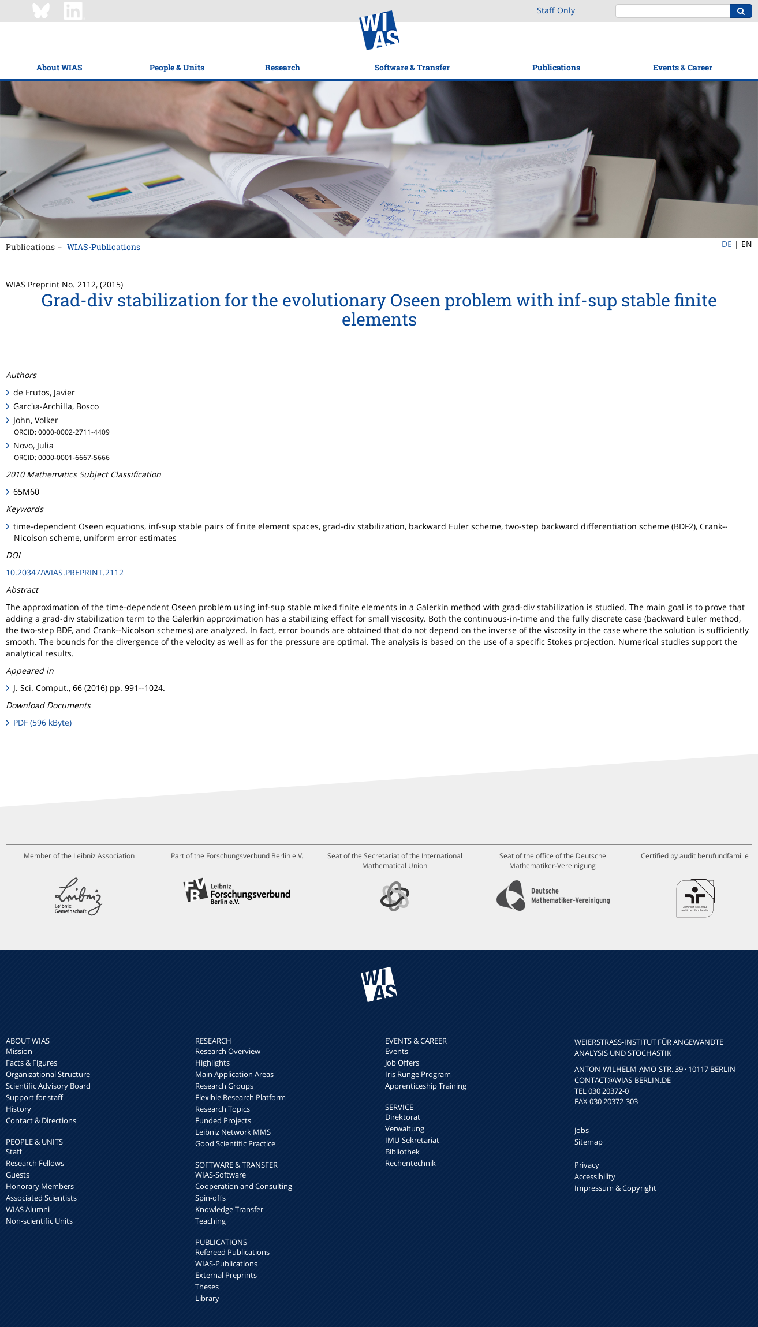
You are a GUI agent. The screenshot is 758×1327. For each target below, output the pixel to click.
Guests (17, 1174)
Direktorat (402, 1117)
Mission (19, 1051)
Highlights (212, 1062)
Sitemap (588, 1142)
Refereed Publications (232, 1252)
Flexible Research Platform (240, 1097)
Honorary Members (40, 1186)
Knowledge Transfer (229, 1209)
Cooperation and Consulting (243, 1186)
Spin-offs (210, 1198)
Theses (207, 1286)
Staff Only (556, 10)
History (18, 1109)
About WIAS (59, 67)
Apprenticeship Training (425, 1086)
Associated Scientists (41, 1198)
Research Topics (222, 1109)
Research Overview (227, 1051)
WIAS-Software (220, 1174)
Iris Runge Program (418, 1074)
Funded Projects (223, 1120)
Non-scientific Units (39, 1221)
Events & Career (682, 67)
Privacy (586, 1165)
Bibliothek (402, 1151)
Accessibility (594, 1176)
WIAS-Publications (103, 246)
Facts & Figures (31, 1062)
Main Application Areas (234, 1074)
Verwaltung (404, 1128)
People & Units (177, 67)
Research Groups (224, 1086)
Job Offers (402, 1062)
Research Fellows (35, 1163)
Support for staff (34, 1097)
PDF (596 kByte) (42, 722)
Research (282, 67)
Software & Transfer (412, 67)
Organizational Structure (48, 1074)
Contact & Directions (41, 1120)
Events (396, 1051)
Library (207, 1298)
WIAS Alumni (28, 1209)
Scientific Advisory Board (48, 1086)
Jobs (581, 1130)
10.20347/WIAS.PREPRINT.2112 (65, 572)
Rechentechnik (410, 1163)
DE (727, 243)
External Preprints (226, 1275)
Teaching (210, 1221)
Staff (14, 1151)
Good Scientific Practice (235, 1143)
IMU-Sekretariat (412, 1140)
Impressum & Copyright (615, 1188)
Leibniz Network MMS (233, 1132)
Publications (556, 67)
